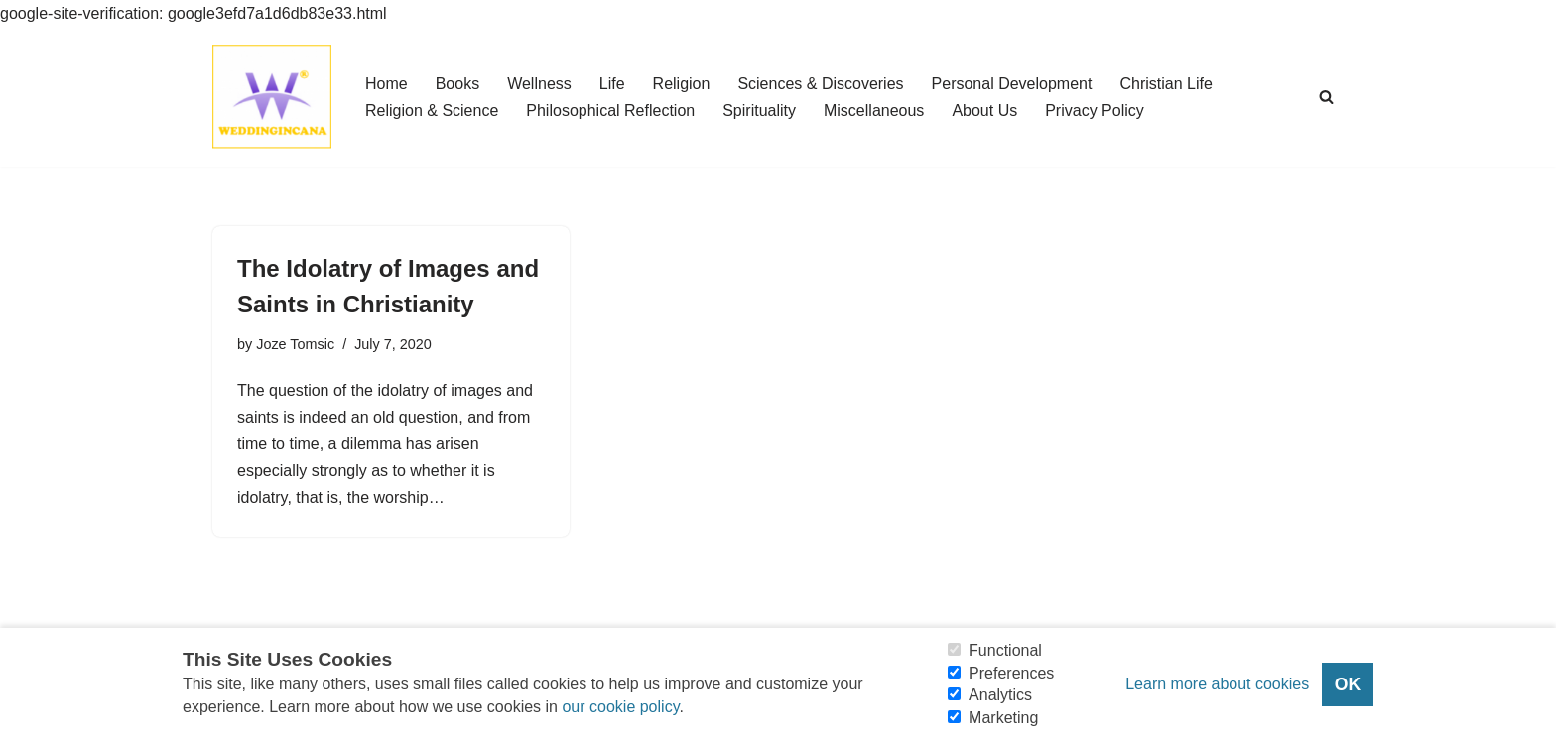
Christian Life (1165, 83)
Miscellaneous (874, 110)
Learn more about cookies (1217, 684)
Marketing (1003, 717)
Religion (682, 83)
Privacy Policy (1094, 110)
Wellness (539, 83)
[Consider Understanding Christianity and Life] (271, 97)
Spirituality (759, 110)
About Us (984, 110)
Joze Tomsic (295, 344)
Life (612, 83)
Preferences (1011, 673)
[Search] (1326, 96)
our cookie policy (620, 706)
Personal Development (1012, 83)
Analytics (1000, 694)
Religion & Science (431, 110)
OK (1348, 684)
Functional (1005, 650)
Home (386, 83)
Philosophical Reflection (610, 110)
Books (457, 83)
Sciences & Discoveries (820, 83)
